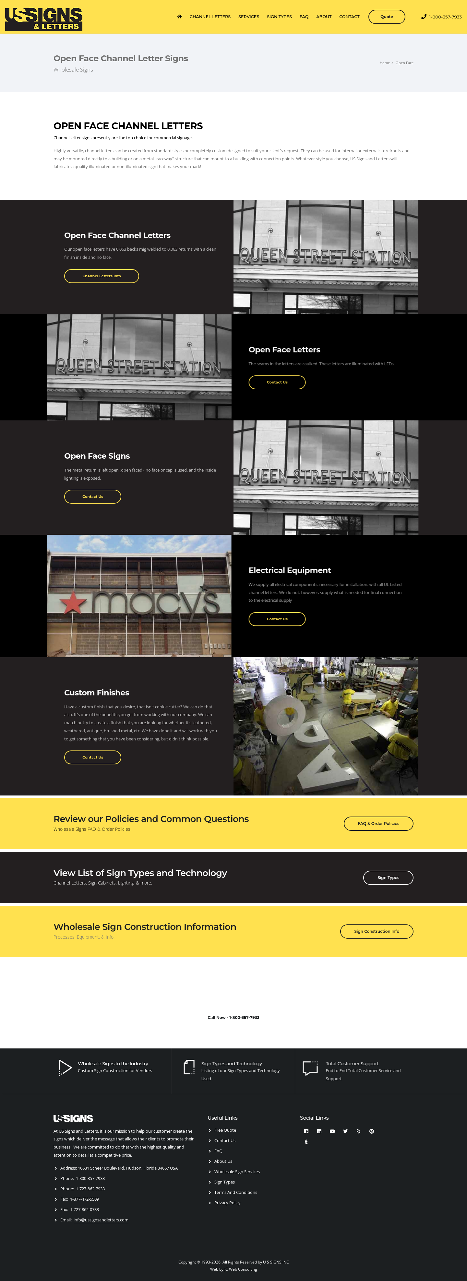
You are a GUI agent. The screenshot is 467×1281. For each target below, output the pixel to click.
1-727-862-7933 (90, 1189)
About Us (223, 1161)
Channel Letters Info (101, 276)
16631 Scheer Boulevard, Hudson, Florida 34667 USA (128, 1168)
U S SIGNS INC (276, 1261)
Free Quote (225, 1130)
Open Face (404, 62)
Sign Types (224, 1182)
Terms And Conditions (235, 1192)
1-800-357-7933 (441, 16)
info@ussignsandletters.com (101, 1220)
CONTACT (349, 16)
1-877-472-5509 (84, 1199)
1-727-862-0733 (84, 1209)
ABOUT (323, 16)
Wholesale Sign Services (237, 1171)
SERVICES (248, 16)
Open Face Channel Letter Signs (121, 58)
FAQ (304, 16)
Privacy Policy (227, 1203)
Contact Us (224, 1140)
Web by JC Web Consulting (233, 1269)
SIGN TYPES (279, 16)
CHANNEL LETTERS (210, 16)
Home (385, 62)
